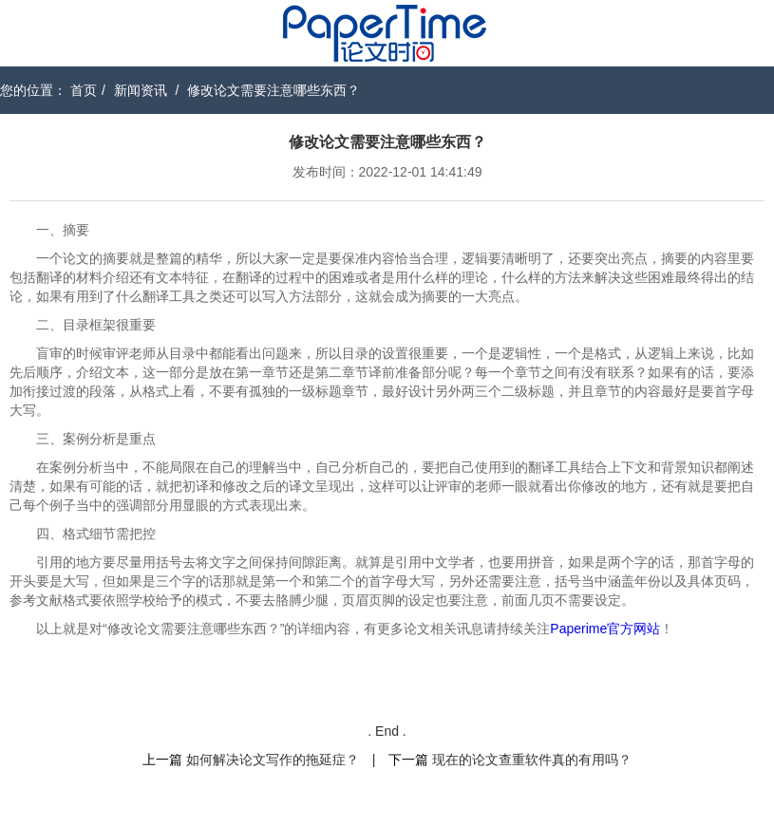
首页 (83, 90)
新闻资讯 (140, 90)
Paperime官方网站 (605, 628)
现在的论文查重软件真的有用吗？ (532, 759)
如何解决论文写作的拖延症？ (272, 759)
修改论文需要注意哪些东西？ (273, 90)
